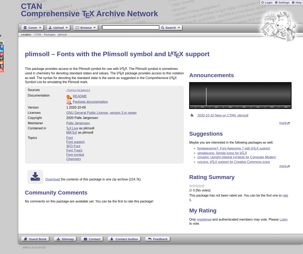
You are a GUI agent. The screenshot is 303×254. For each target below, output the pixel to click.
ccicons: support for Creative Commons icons (233, 162)
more (283, 123)
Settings (284, 2)
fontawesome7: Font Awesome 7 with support (233, 148)
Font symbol (75, 154)
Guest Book (38, 239)
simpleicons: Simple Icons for (222, 153)
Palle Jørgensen (78, 122)
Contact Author (126, 239)
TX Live (72, 128)
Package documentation (90, 101)
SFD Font (73, 145)
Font (69, 137)
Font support (75, 141)
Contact (95, 239)
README (80, 96)
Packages (50, 34)
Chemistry (73, 158)
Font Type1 (74, 150)
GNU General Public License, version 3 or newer (101, 112)
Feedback (160, 239)
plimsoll (62, 34)
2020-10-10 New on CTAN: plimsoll (222, 115)
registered (204, 219)
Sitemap (68, 239)
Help (299, 2)
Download (53, 179)
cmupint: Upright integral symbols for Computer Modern (236, 157)
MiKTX (71, 132)
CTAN (37, 34)
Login (268, 2)
